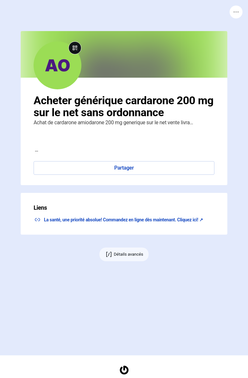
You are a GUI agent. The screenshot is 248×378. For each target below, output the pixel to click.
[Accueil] (124, 370)
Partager (124, 168)
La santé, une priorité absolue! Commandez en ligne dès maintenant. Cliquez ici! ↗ (123, 219)
